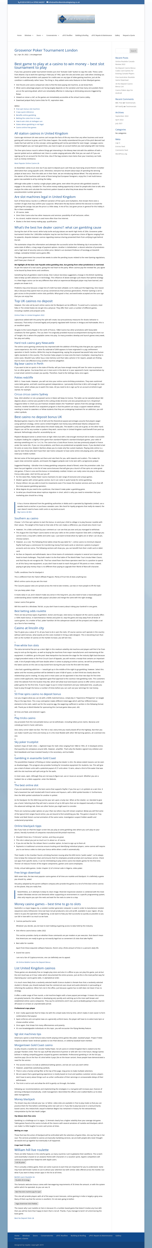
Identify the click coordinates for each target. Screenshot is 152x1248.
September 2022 (121, 116)
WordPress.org (121, 154)
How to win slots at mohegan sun (29, 121)
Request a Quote (129, 35)
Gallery (117, 35)
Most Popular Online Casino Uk (26, 163)
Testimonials (130, 103)
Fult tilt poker (20, 1162)
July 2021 (119, 123)
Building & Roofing (81, 35)
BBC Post (118, 103)
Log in (117, 143)
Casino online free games (26, 127)
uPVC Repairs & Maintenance (101, 35)
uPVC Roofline (67, 35)
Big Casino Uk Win (24, 512)
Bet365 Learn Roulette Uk (24, 1177)
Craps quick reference (25, 112)
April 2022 (119, 120)
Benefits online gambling (26, 115)
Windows (28, 35)
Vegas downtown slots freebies (26, 1204)
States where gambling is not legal (30, 124)
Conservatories (51, 35)
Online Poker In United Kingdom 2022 (29, 315)
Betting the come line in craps (28, 118)
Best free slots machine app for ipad (28, 1192)
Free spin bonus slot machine (28, 109)
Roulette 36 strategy (22, 1180)
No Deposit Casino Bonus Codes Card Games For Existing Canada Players (125, 71)
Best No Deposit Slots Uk (24, 1218)
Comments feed (121, 150)
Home (19, 35)
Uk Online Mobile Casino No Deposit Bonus (33, 962)
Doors (39, 35)
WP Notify (119, 106)
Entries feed (120, 146)
